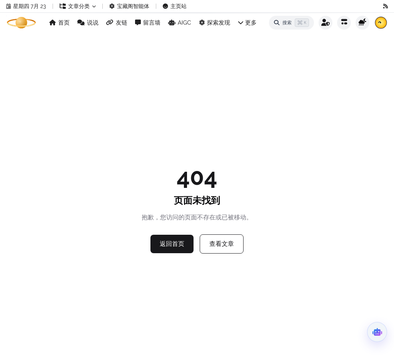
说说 (87, 22)
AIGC (179, 22)
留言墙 (147, 22)
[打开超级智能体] (377, 332)
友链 (116, 22)
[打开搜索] (291, 23)
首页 (59, 22)
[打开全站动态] (344, 23)
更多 (247, 22)
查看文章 (221, 243)
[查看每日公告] (381, 23)
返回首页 (172, 243)
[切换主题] (362, 23)
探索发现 (214, 22)
